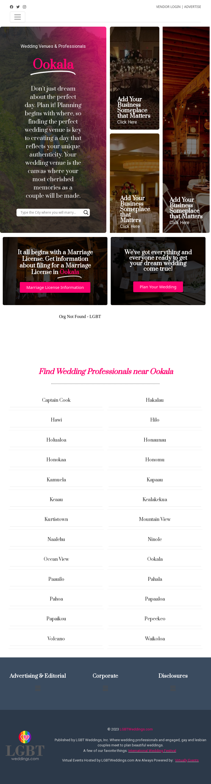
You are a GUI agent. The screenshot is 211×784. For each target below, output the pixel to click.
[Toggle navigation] (17, 17)
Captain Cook (56, 400)
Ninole (155, 540)
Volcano (56, 639)
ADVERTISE (192, 6)
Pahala (155, 579)
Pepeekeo (155, 619)
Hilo (154, 420)
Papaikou (56, 619)
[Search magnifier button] (86, 212)
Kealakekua (155, 500)
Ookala (155, 559)
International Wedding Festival (152, 751)
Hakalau (155, 400)
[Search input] (51, 212)
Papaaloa (155, 599)
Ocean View (56, 559)
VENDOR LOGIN (168, 6)
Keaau (56, 500)
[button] (55, 287)
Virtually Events (187, 760)
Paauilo (56, 579)
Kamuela (56, 480)
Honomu (155, 460)
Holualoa (56, 440)
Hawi (56, 420)
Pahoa (56, 599)
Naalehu (56, 540)
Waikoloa (155, 639)
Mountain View (155, 520)
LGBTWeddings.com (136, 729)
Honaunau (155, 440)
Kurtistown (56, 520)
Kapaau (155, 480)
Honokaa (56, 460)
